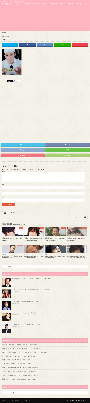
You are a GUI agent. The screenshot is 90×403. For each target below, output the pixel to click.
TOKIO (17, 3)
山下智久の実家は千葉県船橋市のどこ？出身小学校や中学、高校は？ (28, 313)
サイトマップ (5, 400)
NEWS (61, 3)
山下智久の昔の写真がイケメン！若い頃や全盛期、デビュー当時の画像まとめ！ (31, 289)
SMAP (11, 3)
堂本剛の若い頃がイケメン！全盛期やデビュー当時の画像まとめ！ (20, 356)
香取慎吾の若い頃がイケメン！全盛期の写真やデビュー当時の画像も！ (21, 348)
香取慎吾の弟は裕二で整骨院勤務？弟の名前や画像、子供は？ (19, 379)
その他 (85, 3)
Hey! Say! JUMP (69, 3)
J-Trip (5, 3)
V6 (22, 3)
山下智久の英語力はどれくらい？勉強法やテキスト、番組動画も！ (28, 324)
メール (4, 191)
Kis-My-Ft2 (78, 3)
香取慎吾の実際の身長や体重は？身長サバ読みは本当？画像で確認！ (21, 367)
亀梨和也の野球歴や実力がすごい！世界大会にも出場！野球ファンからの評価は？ (24, 352)
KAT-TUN (38, 3)
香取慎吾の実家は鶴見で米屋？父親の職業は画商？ (16, 360)
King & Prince (54, 3)
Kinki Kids (27, 3)
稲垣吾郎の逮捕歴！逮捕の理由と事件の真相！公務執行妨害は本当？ (21, 371)
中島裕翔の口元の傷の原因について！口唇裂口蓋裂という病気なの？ (21, 375)
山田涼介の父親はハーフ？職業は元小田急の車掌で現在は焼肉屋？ (20, 344)
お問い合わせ (15, 400)
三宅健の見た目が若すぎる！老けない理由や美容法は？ (17, 363)
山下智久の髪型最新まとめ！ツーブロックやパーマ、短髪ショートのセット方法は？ (32, 278)
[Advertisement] (45, 18)
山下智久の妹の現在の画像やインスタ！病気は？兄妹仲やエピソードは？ (29, 301)
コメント (4, 171)
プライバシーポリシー (27, 400)
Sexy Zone (45, 3)
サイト (4, 197)
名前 (3, 184)
